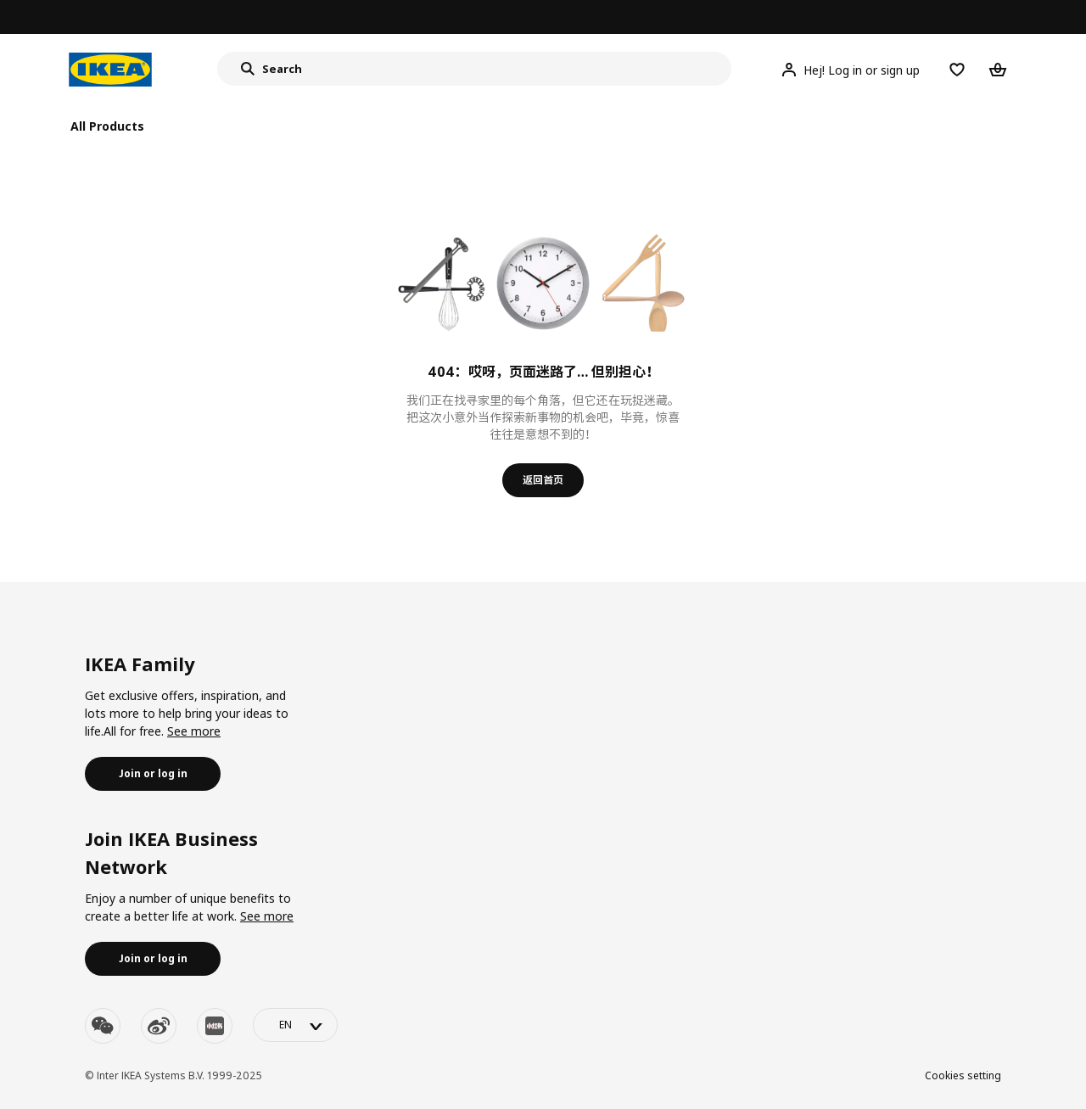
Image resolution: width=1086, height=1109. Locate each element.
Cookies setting (963, 1075)
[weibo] (158, 1026)
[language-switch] (295, 1025)
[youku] (214, 1026)
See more (194, 731)
